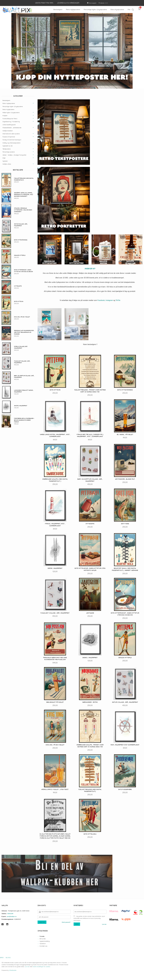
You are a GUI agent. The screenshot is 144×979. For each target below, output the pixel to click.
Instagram (109, 300)
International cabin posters (11, 134)
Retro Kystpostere (8, 109)
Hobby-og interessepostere (11, 143)
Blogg (8, 957)
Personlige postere (9, 152)
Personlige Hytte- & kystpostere (13, 106)
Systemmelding (45, 941)
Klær (4, 158)
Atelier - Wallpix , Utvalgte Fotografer (14, 155)
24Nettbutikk (12, 970)
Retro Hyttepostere (9, 103)
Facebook (101, 300)
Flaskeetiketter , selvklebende (12, 127)
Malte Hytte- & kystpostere (11, 112)
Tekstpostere (7, 149)
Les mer (104, 924)
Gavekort (43, 943)
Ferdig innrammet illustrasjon (12, 140)
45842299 (10, 913)
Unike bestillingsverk (9, 124)
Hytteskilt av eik (8, 146)
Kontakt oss (43, 946)
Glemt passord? (66, 922)
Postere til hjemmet (9, 137)
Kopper (5, 115)
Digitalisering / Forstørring (11, 121)
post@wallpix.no (12, 916)
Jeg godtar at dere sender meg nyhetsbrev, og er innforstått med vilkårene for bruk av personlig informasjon (89, 918)
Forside (42, 936)
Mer (129, 9)
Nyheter (5, 161)
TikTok (118, 300)
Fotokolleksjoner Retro (10, 118)
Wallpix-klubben (8, 131)
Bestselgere (6, 100)
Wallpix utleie (7, 164)
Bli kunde (43, 939)
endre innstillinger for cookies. (41, 966)
